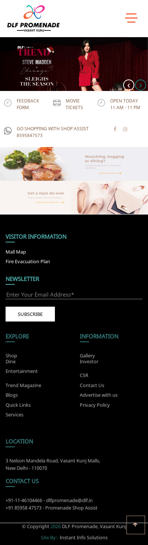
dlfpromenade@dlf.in (69, 502)
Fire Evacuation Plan (28, 261)
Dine (11, 359)
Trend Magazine (23, 387)
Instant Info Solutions (84, 535)
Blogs (12, 397)
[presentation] (128, 85)
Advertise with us (99, 397)
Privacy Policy (95, 406)
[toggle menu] (131, 17)
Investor (89, 359)
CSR (84, 377)
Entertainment (22, 369)
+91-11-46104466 (24, 502)
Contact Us (92, 387)
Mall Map (16, 251)
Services (14, 416)
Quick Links (18, 406)
